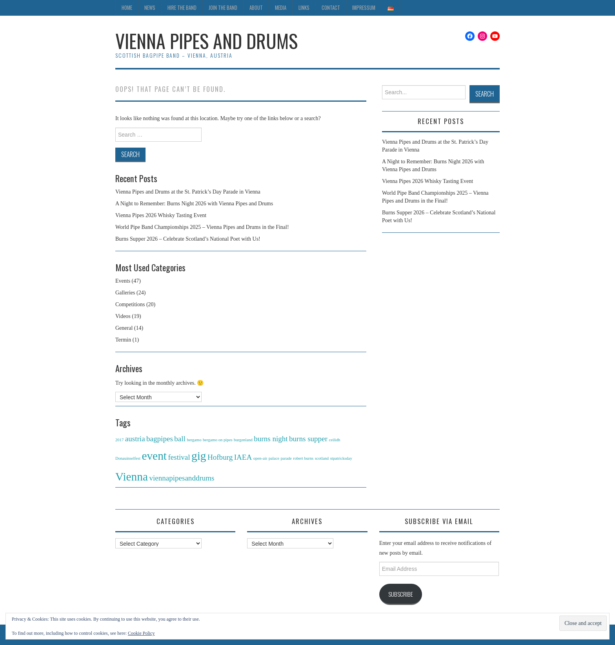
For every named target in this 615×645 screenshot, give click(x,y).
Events (122, 281)
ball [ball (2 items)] (180, 439)
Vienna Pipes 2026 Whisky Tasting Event (160, 215)
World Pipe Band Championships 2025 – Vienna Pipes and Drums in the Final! (202, 227)
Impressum (363, 7)
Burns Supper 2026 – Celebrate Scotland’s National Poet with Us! (187, 239)
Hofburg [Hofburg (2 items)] (220, 457)
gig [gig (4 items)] (198, 455)
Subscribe (400, 594)
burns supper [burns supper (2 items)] (308, 439)
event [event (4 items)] (154, 455)
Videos (123, 316)
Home (127, 7)
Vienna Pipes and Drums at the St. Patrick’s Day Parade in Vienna (187, 192)
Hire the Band (182, 7)
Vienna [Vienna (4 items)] (131, 476)
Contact (331, 7)
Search (484, 94)
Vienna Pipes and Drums (206, 41)
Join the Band (223, 7)
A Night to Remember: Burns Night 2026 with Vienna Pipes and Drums (194, 203)
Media (280, 7)
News (149, 7)
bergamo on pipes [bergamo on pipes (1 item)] (218, 440)
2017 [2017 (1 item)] (119, 440)
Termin (123, 340)
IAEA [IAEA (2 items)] (243, 457)
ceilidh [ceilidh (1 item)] (334, 440)
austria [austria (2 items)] (135, 439)
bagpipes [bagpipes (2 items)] (159, 439)
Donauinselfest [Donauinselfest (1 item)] (127, 458)
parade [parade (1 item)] (285, 458)
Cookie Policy (141, 633)
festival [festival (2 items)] (179, 457)
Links (303, 7)
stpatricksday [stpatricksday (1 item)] (341, 458)
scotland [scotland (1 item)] (322, 458)
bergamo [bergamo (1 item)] (194, 440)
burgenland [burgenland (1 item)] (243, 440)
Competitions (130, 304)
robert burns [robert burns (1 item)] (303, 458)
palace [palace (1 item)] (274, 458)
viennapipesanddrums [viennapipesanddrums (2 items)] (181, 478)
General (124, 328)
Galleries (125, 293)
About (256, 7)
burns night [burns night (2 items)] (270, 439)
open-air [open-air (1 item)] (260, 458)
